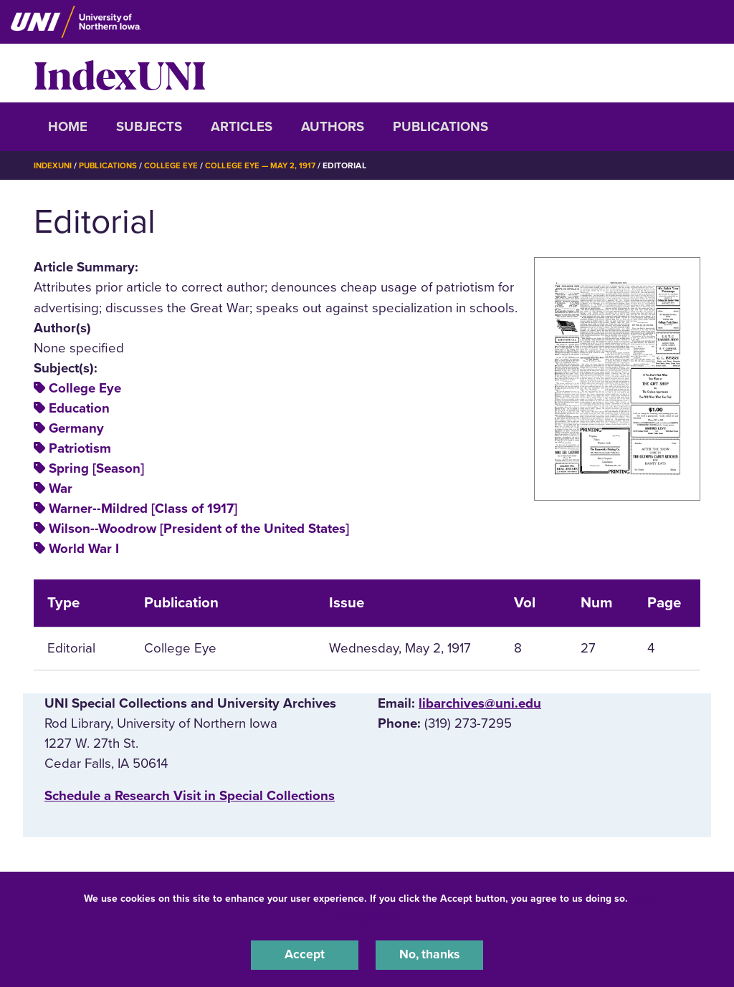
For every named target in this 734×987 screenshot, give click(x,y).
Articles (241, 127)
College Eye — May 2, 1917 (268, 165)
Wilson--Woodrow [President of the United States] (199, 528)
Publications (440, 127)
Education (79, 408)
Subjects (149, 127)
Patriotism (80, 448)
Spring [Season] (96, 468)
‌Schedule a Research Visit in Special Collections (189, 795)
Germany (76, 428)
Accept (304, 954)
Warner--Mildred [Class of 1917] (143, 508)
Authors (332, 127)
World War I (84, 549)
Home (67, 127)
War (60, 488)
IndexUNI (120, 73)
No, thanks (429, 954)
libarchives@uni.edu (480, 703)
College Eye (176, 165)
